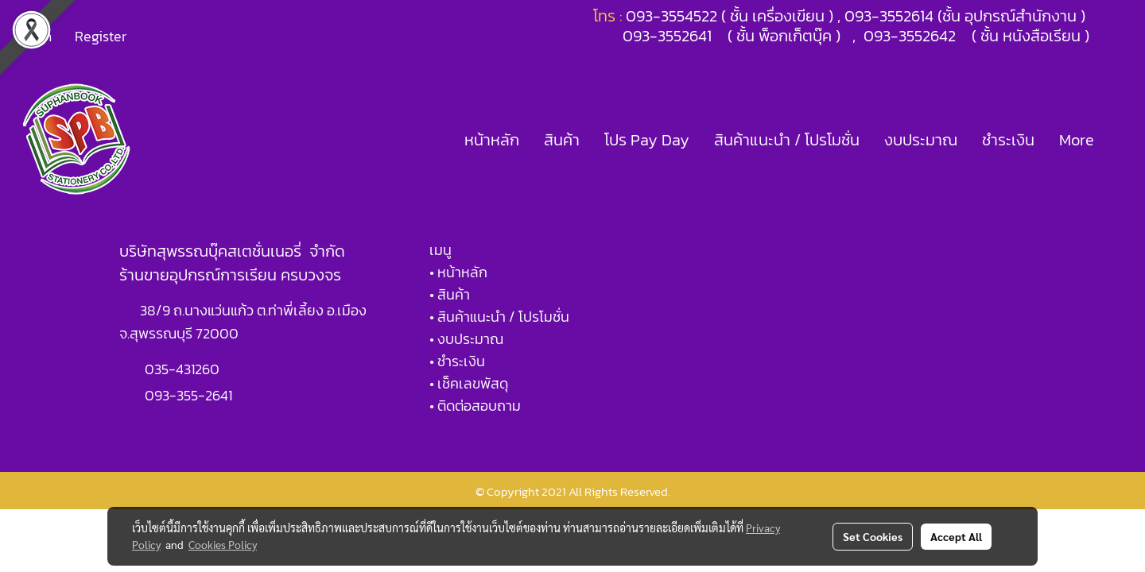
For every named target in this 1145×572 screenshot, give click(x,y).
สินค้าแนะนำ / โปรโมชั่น (787, 140)
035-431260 (184, 369)
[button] (1120, 139)
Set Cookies (872, 536)
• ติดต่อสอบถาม (475, 405)
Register (100, 36)
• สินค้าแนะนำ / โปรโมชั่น (499, 316)
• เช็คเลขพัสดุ (468, 383)
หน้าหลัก (491, 140)
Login (35, 36)
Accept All (956, 536)
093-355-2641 (188, 395)
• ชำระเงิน (457, 361)
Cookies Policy (222, 544)
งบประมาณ (920, 140)
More (1076, 140)
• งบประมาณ (466, 339)
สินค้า (562, 140)
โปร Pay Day (646, 140)
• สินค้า (449, 294)
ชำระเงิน (1008, 140)
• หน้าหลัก (458, 272)
